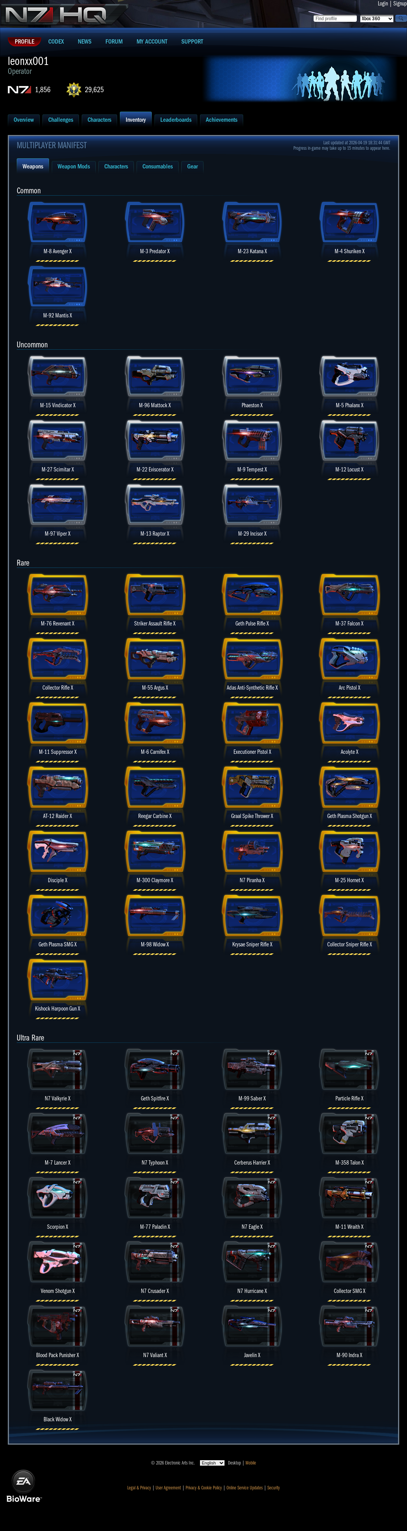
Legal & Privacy (139, 1488)
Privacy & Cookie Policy (204, 1488)
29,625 (94, 89)
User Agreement (168, 1488)
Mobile (251, 1463)
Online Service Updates (244, 1488)
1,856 (43, 89)
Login (383, 3)
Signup (400, 3)
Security (273, 1488)
